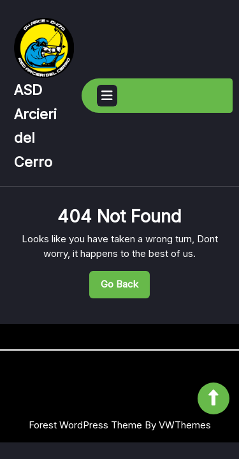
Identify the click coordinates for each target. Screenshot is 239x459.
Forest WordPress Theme (85, 425)
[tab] (107, 95)
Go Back (125, 287)
